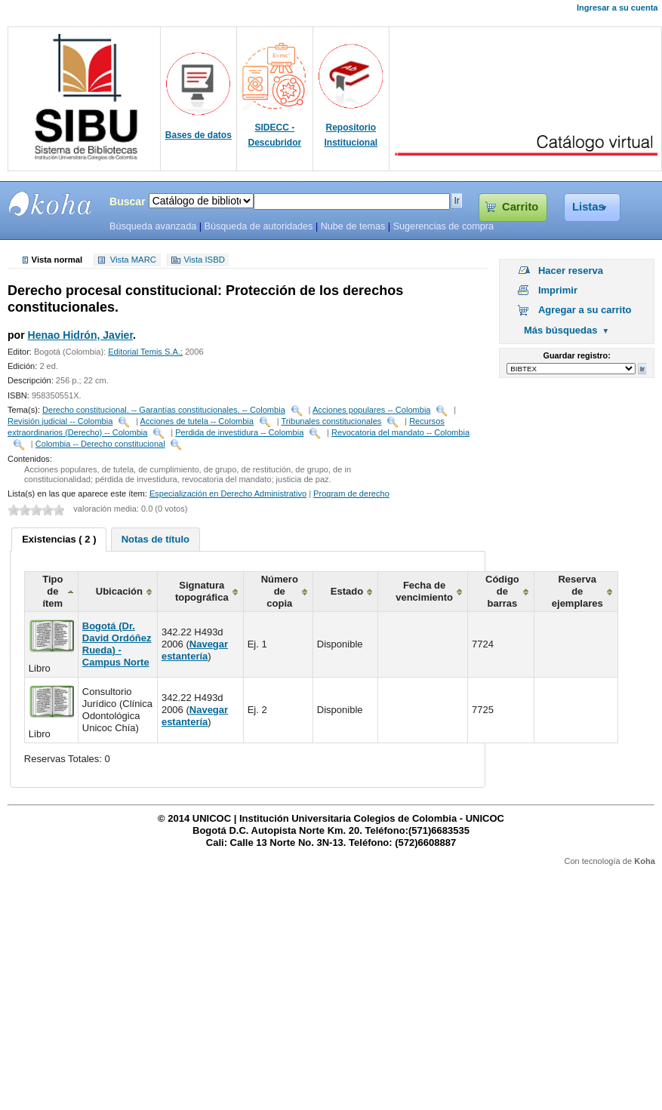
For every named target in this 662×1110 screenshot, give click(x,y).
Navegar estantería (195, 650)
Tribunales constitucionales (332, 421)
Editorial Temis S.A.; (145, 351)
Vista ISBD (203, 260)
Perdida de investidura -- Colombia (239, 432)
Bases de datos (198, 135)
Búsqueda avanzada (152, 226)
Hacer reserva (570, 270)
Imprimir (557, 290)
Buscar (127, 201)
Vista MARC (133, 260)
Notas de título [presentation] (155, 539)
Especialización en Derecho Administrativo (227, 493)
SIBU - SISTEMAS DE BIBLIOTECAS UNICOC (50, 204)
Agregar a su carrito (585, 309)
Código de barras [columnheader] (502, 591)
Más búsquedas (561, 330)
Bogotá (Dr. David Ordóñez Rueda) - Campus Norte (117, 644)
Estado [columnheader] (347, 591)
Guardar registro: (577, 355)
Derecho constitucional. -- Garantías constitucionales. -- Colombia (163, 409)
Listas (588, 207)
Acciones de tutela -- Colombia (197, 421)
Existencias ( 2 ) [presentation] (59, 539)
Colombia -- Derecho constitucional (100, 443)
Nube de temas (353, 226)
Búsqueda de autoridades (258, 226)
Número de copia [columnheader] (279, 591)
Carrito (520, 207)
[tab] (58, 539)
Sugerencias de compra (443, 226)
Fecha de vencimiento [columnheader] (424, 591)
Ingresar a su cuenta (617, 7)
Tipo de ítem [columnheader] (52, 591)
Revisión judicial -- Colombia (60, 421)
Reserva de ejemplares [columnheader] (577, 591)
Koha (644, 861)
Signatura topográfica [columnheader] (202, 591)
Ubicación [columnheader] (119, 591)
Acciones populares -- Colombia (372, 409)
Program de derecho (351, 493)
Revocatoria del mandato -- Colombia (400, 432)
